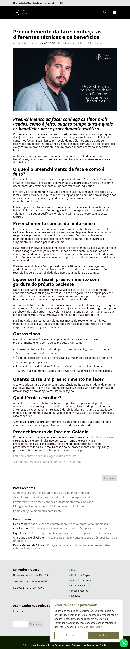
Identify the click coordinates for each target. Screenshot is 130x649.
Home (74, 570)
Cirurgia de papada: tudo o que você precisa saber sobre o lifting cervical (61, 546)
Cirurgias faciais (80, 585)
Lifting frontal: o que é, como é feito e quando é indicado (48, 506)
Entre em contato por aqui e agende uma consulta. (45, 456)
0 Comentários (96, 43)
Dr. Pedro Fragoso (27, 43)
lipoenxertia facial (84, 290)
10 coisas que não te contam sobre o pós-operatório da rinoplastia (66, 524)
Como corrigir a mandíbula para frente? (38, 511)
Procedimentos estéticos (71, 43)
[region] (86, 620)
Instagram (18, 611)
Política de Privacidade (89, 626)
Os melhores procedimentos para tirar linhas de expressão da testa (55, 497)
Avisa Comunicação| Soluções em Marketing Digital (77, 645)
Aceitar (103, 635)
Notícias (75, 595)
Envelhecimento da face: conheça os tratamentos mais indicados (54, 502)
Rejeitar (70, 635)
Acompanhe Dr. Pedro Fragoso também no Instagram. (47, 462)
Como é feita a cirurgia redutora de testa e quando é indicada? (52, 493)
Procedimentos (79, 590)
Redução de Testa (81, 580)
